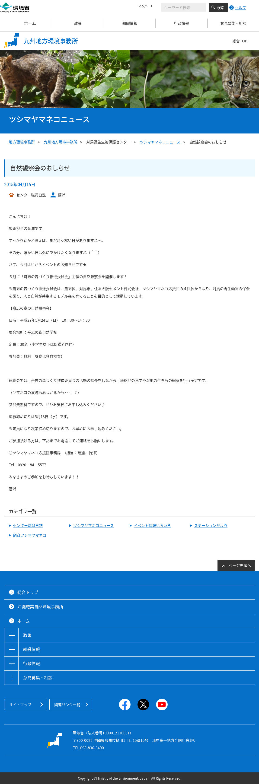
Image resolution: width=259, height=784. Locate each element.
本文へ (144, 7)
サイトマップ (20, 704)
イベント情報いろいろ (152, 525)
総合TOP (239, 41)
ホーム (26, 23)
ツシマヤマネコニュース (160, 142)
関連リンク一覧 (67, 704)
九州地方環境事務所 (60, 142)
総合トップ (27, 592)
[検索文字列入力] (183, 7)
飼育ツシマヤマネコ (29, 535)
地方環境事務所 (22, 142)
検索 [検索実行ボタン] (220, 7)
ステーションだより (210, 525)
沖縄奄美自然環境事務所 (40, 606)
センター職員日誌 (28, 525)
